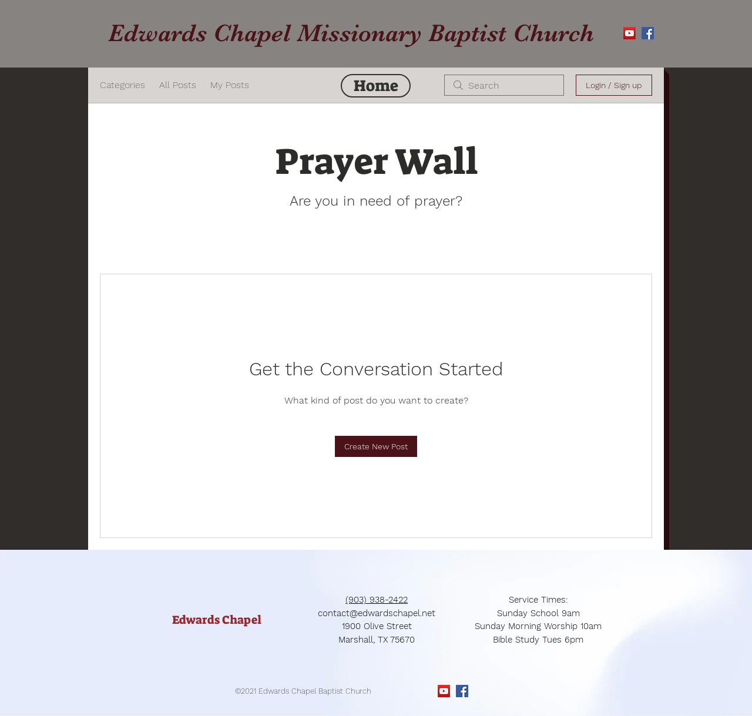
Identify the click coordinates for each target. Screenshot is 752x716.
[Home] (376, 86)
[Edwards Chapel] (217, 619)
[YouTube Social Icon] (629, 33)
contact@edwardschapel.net (376, 613)
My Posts (229, 84)
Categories (122, 84)
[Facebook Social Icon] (648, 33)
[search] (504, 85)
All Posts (177, 84)
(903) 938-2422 (376, 599)
